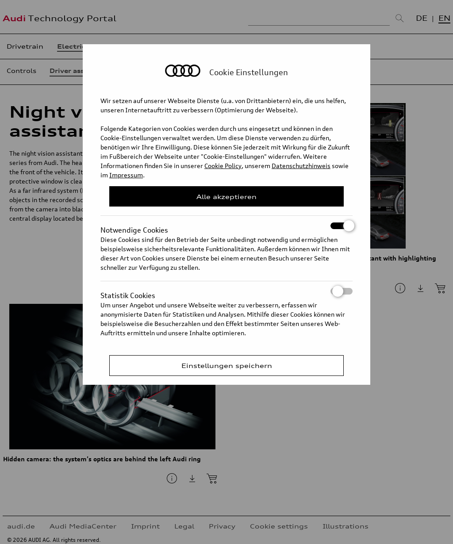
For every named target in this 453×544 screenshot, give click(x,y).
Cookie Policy (223, 165)
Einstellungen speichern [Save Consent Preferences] (226, 365)
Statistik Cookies (226, 291)
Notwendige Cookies (226, 225)
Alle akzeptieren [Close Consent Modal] (226, 196)
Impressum (126, 175)
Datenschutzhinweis (301, 165)
